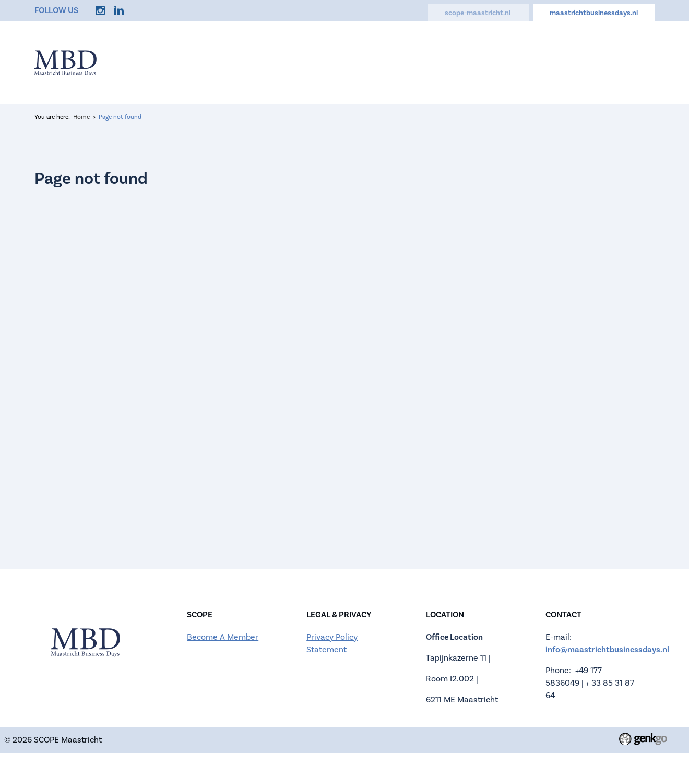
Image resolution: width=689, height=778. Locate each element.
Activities (435, 61)
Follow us (56, 10)
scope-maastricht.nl (478, 12)
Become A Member (222, 637)
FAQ (481, 61)
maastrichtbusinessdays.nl (594, 12)
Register (312, 61)
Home (194, 61)
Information (250, 61)
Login (642, 61)
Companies (372, 61)
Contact (526, 61)
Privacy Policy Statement (332, 643)
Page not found (120, 117)
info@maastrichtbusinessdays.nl (607, 649)
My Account (587, 61)
